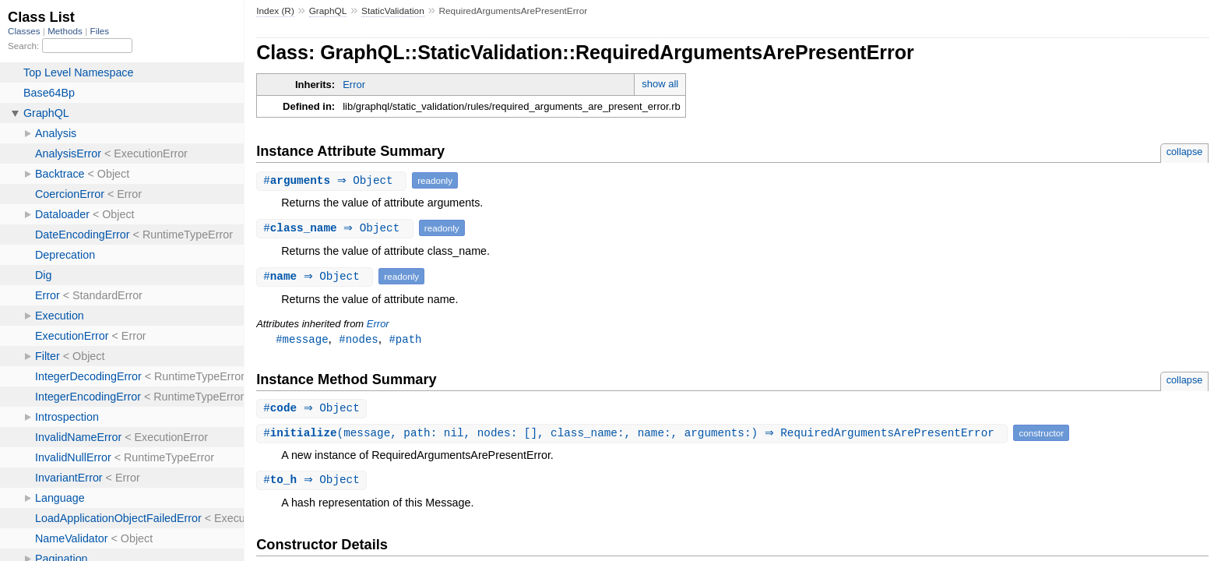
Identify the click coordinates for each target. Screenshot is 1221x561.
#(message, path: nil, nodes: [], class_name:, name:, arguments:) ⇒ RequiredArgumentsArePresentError (634, 434)
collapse (1184, 151)
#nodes (358, 339)
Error (354, 84)
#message (302, 339)
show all (660, 84)
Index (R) (275, 10)
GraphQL (328, 10)
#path (405, 339)
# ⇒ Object (333, 180)
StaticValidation (392, 10)
